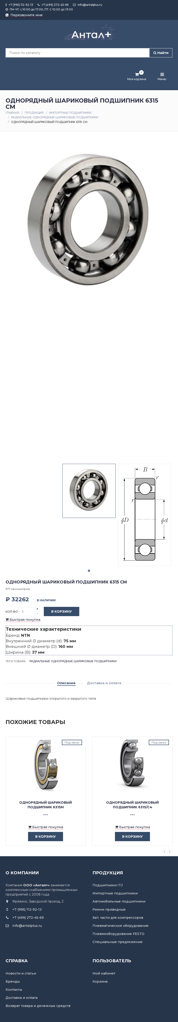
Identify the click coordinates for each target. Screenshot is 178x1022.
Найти (160, 53)
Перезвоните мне (24, 15)
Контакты (14, 990)
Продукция (34, 112)
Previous (164, 851)
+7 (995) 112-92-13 (19, 4)
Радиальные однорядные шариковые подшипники (54, 117)
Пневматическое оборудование (120, 926)
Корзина (100, 981)
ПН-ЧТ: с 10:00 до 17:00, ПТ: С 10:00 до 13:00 (39, 9)
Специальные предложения (117, 942)
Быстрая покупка (23, 620)
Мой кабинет (103, 973)
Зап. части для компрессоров (117, 917)
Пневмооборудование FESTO (118, 934)
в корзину (42, 836)
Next (169, 851)
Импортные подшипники (70, 112)
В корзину (58, 611)
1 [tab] (89, 571)
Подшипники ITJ (107, 885)
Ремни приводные (109, 909)
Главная (12, 112)
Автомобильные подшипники (118, 901)
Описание (66, 683)
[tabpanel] (89, 491)
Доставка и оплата (104, 683)
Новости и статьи (21, 973)
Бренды (13, 981)
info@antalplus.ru (87, 4)
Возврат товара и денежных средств (38, 1006)
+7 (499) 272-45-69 (53, 4)
